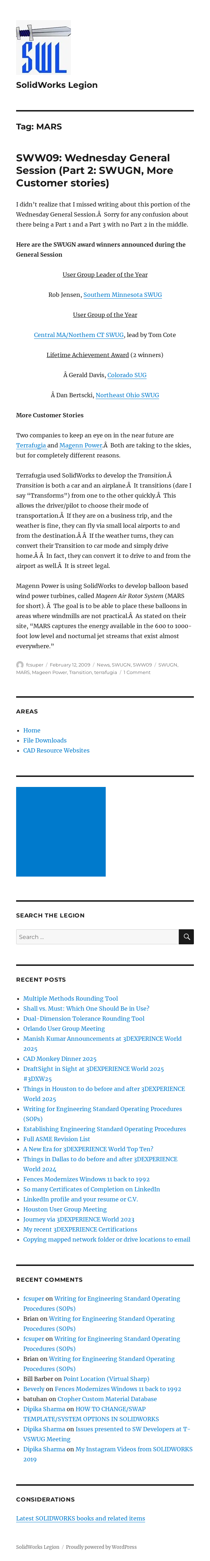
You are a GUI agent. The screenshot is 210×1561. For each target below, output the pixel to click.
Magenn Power (80, 445)
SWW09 (142, 665)
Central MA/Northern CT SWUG (79, 334)
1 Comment (137, 672)
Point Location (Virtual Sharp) (106, 1378)
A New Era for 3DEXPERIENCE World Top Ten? (88, 1149)
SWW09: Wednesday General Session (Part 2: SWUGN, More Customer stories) (94, 170)
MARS (23, 672)
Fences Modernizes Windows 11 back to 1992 (86, 1179)
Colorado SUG (127, 375)
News (103, 665)
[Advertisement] (62, 832)
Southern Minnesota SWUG (122, 294)
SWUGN (121, 665)
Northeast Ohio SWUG (127, 395)
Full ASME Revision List (56, 1139)
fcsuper (34, 665)
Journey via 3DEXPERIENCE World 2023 (78, 1219)
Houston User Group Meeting (65, 1209)
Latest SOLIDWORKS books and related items (80, 1518)
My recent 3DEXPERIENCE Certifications (80, 1229)
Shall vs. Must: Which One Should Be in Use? (86, 1008)
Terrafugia (31, 445)
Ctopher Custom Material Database (107, 1399)
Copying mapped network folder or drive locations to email (106, 1239)
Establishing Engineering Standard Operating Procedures (104, 1129)
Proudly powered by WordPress (101, 1547)
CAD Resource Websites (56, 750)
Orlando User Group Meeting (64, 1028)
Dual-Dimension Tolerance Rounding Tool (83, 1018)
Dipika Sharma (44, 1409)
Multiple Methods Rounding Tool (70, 998)
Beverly (33, 1388)
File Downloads (45, 740)
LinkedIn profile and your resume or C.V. (80, 1199)
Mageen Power (49, 672)
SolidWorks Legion (57, 85)
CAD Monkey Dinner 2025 (60, 1058)
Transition (80, 672)
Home (31, 730)
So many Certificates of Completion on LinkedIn (91, 1189)
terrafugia (105, 672)
